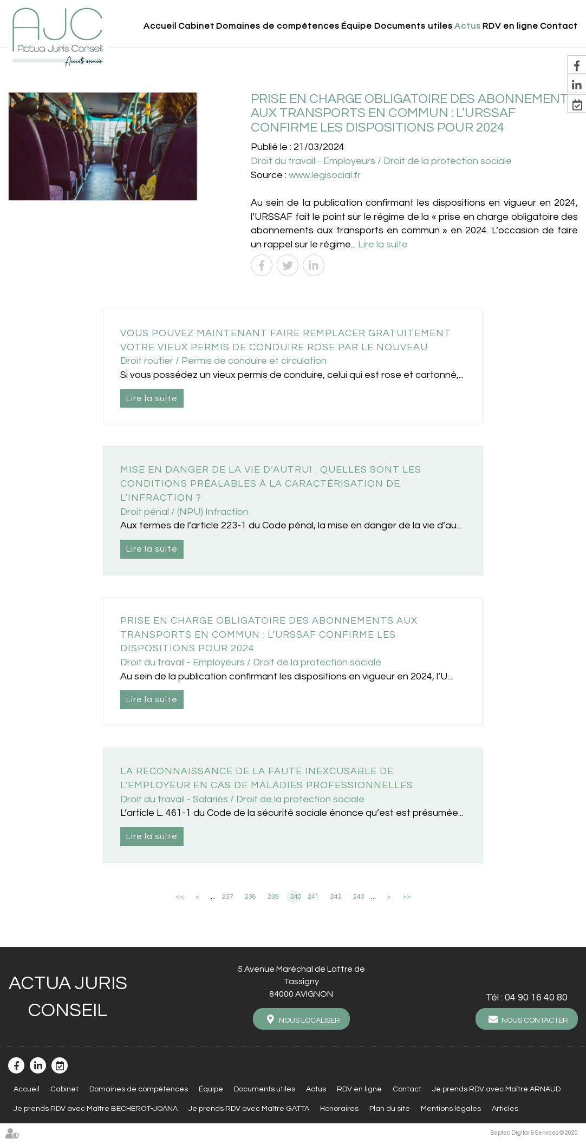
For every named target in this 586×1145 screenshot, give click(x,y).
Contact (559, 26)
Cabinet (196, 26)
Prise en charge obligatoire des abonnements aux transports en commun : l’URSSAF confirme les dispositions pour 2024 (269, 634)
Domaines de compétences (278, 26)
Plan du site (389, 1109)
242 (336, 896)
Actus (467, 26)
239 (273, 896)
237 (227, 896)
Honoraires (339, 1109)
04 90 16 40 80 (536, 997)
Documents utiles (413, 26)
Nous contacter (535, 1020)
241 (313, 896)
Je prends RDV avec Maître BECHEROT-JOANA (96, 1109)
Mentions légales (451, 1109)
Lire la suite (383, 244)
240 (295, 896)
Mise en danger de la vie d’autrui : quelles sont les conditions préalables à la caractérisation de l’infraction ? (270, 483)
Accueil (160, 26)
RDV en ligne (510, 26)
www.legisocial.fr (325, 175)
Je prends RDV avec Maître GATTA (248, 1109)
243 (358, 896)
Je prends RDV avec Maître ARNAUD (496, 1089)
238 (250, 896)
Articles (505, 1109)
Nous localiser (309, 1020)
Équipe (356, 26)
